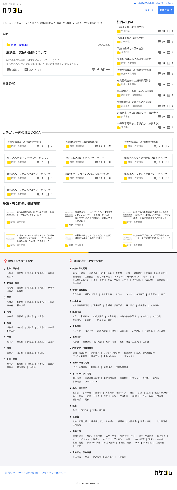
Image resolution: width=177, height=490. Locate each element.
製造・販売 (109, 442)
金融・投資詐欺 (80, 353)
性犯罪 (98, 392)
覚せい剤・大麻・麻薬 (142, 396)
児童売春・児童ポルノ (115, 392)
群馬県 (30, 302)
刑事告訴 (124, 378)
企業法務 (76, 431)
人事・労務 (111, 436)
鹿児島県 (21, 367)
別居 (128, 273)
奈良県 (51, 327)
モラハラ (147, 276)
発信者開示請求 (92, 378)
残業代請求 (102, 331)
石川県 (51, 273)
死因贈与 (89, 320)
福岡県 (10, 364)
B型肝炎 (84, 410)
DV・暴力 (118, 276)
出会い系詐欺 (110, 356)
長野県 (20, 273)
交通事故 (76, 301)
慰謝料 (149, 273)
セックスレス (133, 276)
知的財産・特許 (127, 436)
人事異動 (136, 331)
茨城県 (10, 302)
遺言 (75, 316)
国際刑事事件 (122, 367)
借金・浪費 (98, 280)
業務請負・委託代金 (92, 342)
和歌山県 (11, 331)
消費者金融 (106, 294)
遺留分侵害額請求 (128, 316)
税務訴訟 (109, 457)
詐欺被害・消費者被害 (82, 348)
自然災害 (97, 457)
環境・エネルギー (156, 439)
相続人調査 (98, 316)
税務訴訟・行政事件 (81, 452)
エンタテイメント (81, 439)
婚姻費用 (138, 273)
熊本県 (41, 364)
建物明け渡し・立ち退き (102, 421)
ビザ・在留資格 (80, 367)
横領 (114, 396)
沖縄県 (32, 367)
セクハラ (89, 331)
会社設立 (77, 446)
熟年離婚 (77, 283)
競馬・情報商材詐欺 (145, 353)
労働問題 (76, 326)
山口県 (51, 342)
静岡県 (20, 316)
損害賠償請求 (110, 378)
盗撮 (148, 392)
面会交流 (89, 276)
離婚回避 (77, 276)
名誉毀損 (77, 381)
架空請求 (128, 353)
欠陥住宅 (132, 421)
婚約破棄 (149, 280)
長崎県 (30, 364)
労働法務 (160, 442)
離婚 (75, 273)
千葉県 (51, 302)
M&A (137, 442)
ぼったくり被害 (80, 356)
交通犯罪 (124, 396)
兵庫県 (41, 327)
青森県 (20, 287)
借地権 (121, 421)
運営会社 (10, 472)
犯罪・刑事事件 (79, 388)
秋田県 (51, 287)
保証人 (164, 294)
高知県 (41, 353)
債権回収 (76, 337)
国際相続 (108, 367)
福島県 (20, 291)
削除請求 (77, 378)
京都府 (20, 327)
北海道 (10, 287)
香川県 (20, 353)
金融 (128, 439)
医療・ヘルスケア (101, 439)
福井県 (10, 276)
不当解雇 (148, 331)
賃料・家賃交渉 (80, 421)
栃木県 (20, 302)
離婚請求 (160, 273)
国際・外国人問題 (80, 363)
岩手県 (30, 287)
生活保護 (77, 457)
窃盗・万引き (93, 396)
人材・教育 (139, 439)
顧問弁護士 (78, 436)
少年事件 (87, 392)
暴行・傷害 (78, 396)
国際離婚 (161, 280)
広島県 (41, 342)
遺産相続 (76, 312)
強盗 (106, 396)
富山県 (41, 273)
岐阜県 (10, 316)
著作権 (156, 378)
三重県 (41, 316)
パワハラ (77, 331)
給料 (114, 331)
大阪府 (30, 327)
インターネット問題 (81, 374)
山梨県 (10, 273)
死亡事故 (130, 305)
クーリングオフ (127, 356)
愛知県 (30, 316)
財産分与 (93, 273)
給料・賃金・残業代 (129, 342)
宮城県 (41, 287)
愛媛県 (30, 353)
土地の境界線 (161, 421)
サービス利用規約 (28, 472)
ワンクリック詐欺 (112, 353)
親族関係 (136, 280)
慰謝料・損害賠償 (114, 305)
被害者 (76, 392)
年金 (87, 457)
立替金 (146, 342)
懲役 (87, 399)
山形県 (10, 291)
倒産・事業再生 (146, 436)
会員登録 (166, 10)
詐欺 (132, 392)
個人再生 (152, 294)
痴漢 (140, 392)
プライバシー (91, 381)
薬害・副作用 (98, 410)
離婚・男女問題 (79, 268)
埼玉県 (41, 302)
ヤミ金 (129, 294)
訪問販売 (95, 353)
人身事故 (155, 305)
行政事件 (122, 457)
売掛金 (76, 342)
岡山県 (30, 342)
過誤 (75, 410)
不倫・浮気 (106, 273)
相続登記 (144, 316)
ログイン (149, 10)
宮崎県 (10, 367)
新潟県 (30, 273)
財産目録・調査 (104, 320)
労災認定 (161, 331)
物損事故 (142, 305)
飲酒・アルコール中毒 (118, 280)
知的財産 (147, 442)
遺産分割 (112, 316)
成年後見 (157, 316)
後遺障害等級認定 (81, 305)
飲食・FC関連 (93, 442)
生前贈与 (77, 320)
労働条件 (124, 331)
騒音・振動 (146, 421)
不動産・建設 (125, 442)
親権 (83, 273)
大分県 (51, 364)
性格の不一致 (103, 276)
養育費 (119, 273)
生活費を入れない (81, 280)
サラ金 (119, 294)
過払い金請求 (91, 294)
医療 (74, 406)
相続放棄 (85, 316)
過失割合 (97, 305)
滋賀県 (10, 327)
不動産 (75, 417)
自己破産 (77, 294)
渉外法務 (161, 436)
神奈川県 (21, 305)
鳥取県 (10, 342)
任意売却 (77, 425)
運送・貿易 (78, 442)
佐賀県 (20, 364)
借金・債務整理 (79, 290)
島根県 (20, 342)
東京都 (10, 305)
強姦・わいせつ (162, 392)
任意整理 (140, 294)
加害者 (160, 396)
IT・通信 (118, 439)
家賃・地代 (111, 342)
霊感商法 (95, 356)
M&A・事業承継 (94, 436)
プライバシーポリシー (54, 472)
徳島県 (10, 353)
